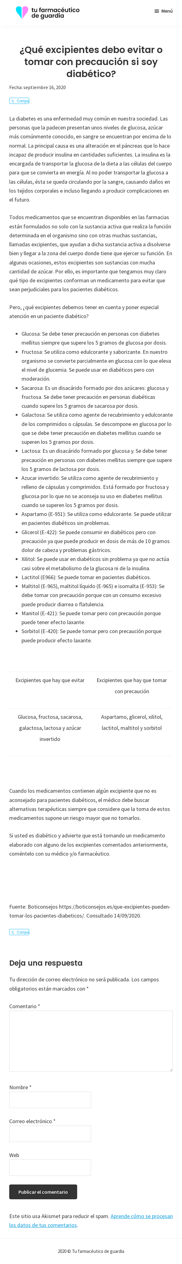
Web (14, 1155)
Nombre (20, 1087)
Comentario (24, 1006)
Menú (167, 11)
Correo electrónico (32, 1121)
